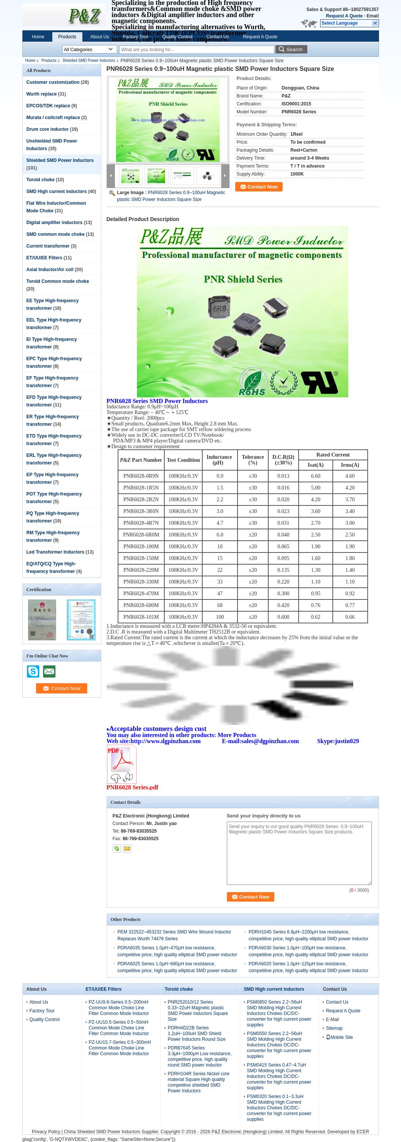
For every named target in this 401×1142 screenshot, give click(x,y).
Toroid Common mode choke (58, 281)
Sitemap (334, 1028)
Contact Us (217, 36)
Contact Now (263, 187)
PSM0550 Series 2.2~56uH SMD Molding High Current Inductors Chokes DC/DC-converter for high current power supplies (279, 1045)
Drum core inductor (48, 129)
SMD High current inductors (57, 191)
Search (294, 49)
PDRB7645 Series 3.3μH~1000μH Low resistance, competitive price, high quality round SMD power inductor (199, 1056)
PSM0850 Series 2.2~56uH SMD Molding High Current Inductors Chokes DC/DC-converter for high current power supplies (279, 1013)
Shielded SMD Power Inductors (89, 60)
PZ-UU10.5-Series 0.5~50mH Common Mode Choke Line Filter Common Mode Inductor (119, 1028)
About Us (99, 36)
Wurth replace (42, 94)
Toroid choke (41, 179)
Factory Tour (135, 36)
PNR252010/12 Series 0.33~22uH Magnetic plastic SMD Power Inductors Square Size (198, 1010)
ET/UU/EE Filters (45, 257)
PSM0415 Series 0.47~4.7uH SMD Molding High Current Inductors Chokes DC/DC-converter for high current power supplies (279, 1076)
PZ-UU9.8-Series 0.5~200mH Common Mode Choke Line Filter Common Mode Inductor (119, 1007)
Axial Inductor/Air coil (50, 269)
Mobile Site (339, 1037)
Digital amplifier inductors (55, 222)
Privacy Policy (46, 1131)
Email (372, 16)
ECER (363, 1131)
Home (38, 36)
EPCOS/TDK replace (48, 105)
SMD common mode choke (56, 234)
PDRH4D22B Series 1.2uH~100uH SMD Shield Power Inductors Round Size (196, 1033)
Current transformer (48, 246)
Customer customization (53, 82)
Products (67, 36)
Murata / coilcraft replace (53, 117)
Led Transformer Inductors (56, 552)
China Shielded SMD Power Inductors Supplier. (112, 1131)
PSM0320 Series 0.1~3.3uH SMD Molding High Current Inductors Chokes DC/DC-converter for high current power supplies (279, 1108)
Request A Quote (344, 16)
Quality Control (177, 36)
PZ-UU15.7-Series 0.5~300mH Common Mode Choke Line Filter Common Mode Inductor (120, 1048)
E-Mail (332, 1019)
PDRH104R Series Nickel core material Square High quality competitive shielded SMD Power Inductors (199, 1082)
